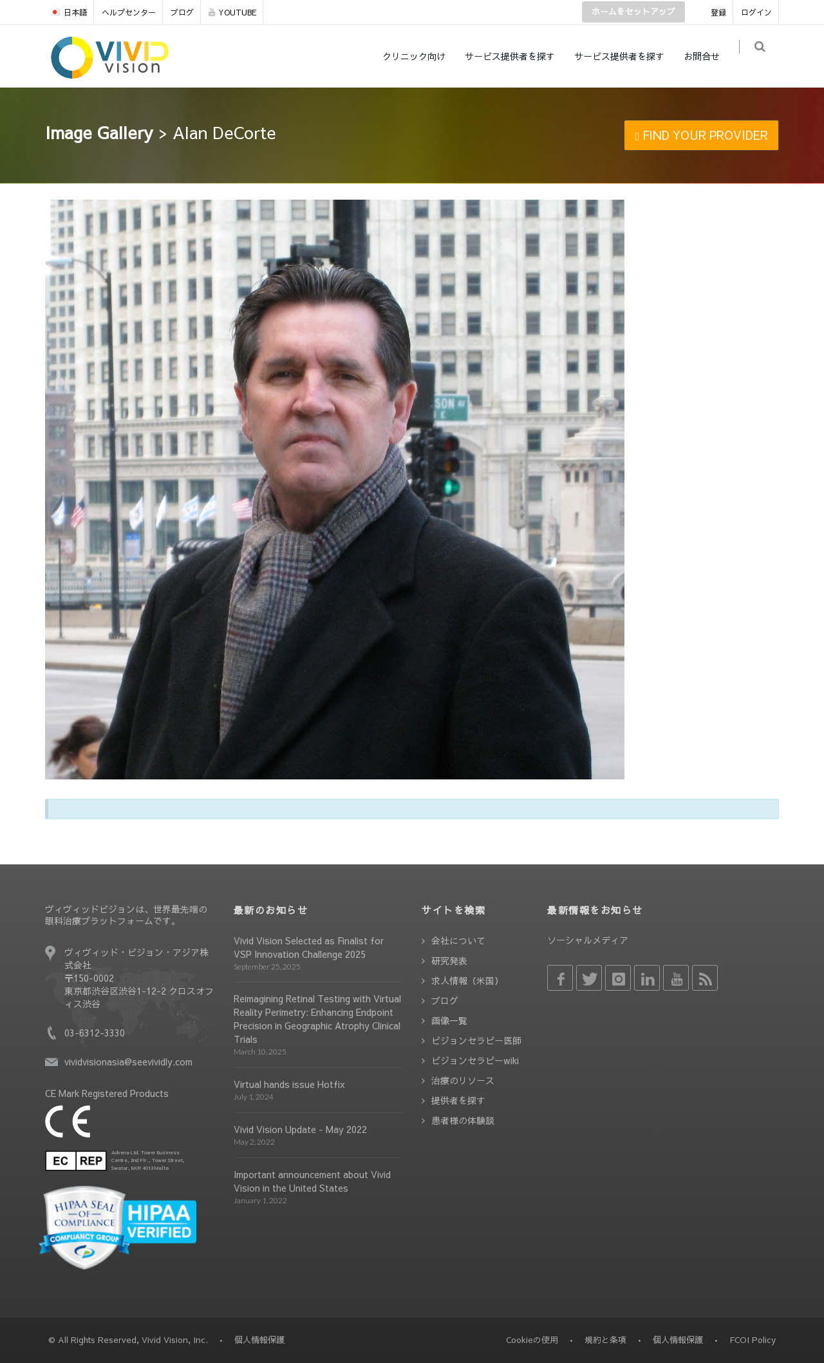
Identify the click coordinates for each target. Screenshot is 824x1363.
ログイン (756, 12)
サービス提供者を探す (516, 56)
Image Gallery (99, 132)
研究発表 (449, 960)
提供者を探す (458, 1100)
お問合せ (708, 56)
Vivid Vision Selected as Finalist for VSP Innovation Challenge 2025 (309, 947)
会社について (458, 940)
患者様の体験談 (462, 1120)
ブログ (182, 12)
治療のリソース (462, 1080)
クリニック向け (420, 56)
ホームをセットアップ (633, 11)
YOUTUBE (232, 12)
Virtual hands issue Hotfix (289, 1084)
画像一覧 (449, 1020)
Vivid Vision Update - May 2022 (300, 1129)
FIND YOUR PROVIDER (701, 135)
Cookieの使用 (532, 1340)
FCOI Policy (752, 1340)
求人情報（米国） (467, 980)
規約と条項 (605, 1340)
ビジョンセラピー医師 (476, 1040)
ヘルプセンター (129, 12)
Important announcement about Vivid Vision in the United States (312, 1181)
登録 (718, 12)
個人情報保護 (678, 1340)
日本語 (68, 12)
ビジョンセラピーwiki (475, 1060)
